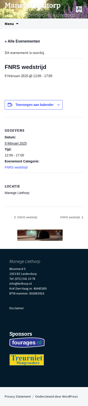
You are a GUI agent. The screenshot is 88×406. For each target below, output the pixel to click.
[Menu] (79, 7)
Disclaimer (16, 308)
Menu (9, 23)
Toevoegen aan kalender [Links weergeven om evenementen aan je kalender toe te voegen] (34, 105)
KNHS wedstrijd (27, 217)
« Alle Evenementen (22, 41)
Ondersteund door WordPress (56, 396)
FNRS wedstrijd (16, 167)
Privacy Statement (18, 396)
